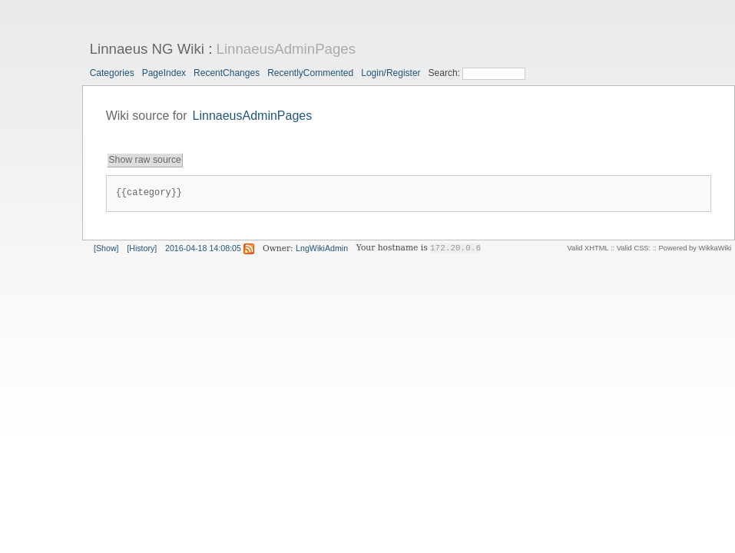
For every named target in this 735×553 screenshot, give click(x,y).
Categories (112, 73)
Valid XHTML (587, 248)
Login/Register (390, 73)
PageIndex (164, 73)
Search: (446, 73)
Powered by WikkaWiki (695, 248)
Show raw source (144, 159)
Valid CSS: (634, 248)
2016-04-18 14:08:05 (203, 248)
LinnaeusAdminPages (286, 49)
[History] (142, 248)
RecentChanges (227, 73)
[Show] (106, 248)
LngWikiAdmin (322, 248)
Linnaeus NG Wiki (147, 49)
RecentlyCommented (310, 73)
